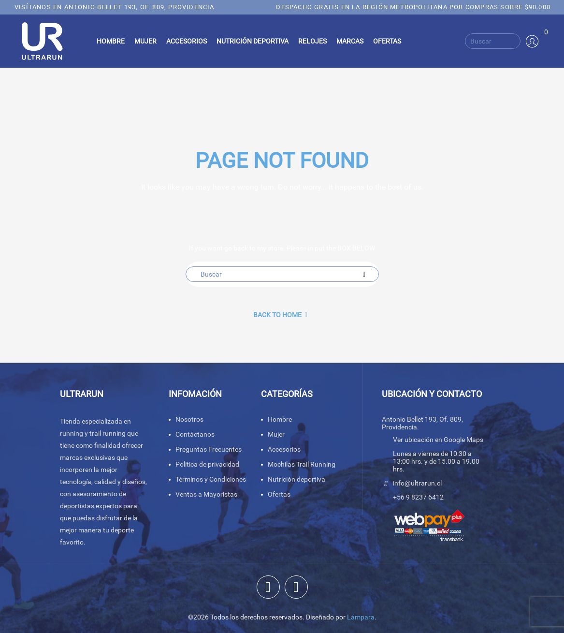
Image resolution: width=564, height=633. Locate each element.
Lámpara (361, 617)
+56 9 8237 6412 (418, 497)
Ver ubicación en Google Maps (438, 439)
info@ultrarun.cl (417, 483)
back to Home (280, 315)
